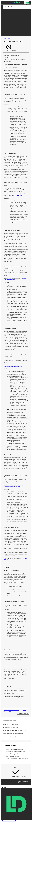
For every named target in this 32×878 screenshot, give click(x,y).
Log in (28, 2)
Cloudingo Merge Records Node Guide (13, 366)
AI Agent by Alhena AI (8, 821)
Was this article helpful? (23, 713)
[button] (16, 803)
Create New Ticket (9, 7)
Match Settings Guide (18, 195)
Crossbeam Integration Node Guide (12, 486)
